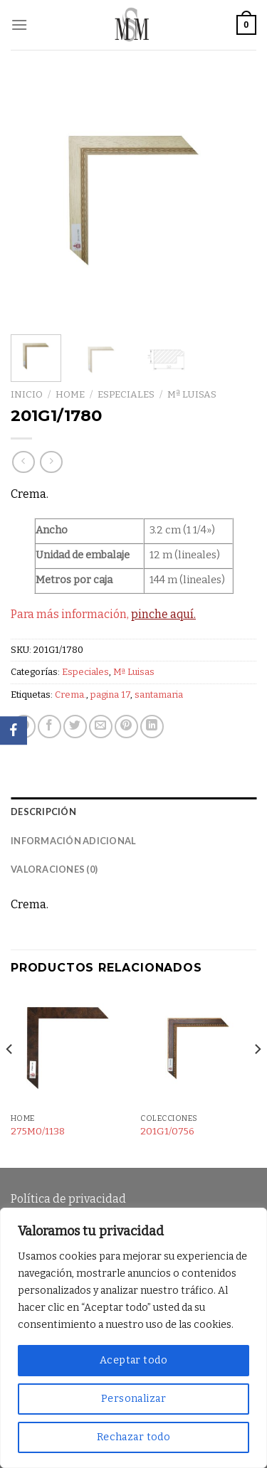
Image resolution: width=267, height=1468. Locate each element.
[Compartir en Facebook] (49, 726)
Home (70, 394)
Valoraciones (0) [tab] (54, 869)
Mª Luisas (191, 394)
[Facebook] (13, 730)
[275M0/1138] (69, 1049)
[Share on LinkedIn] (152, 726)
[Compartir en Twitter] (75, 726)
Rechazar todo (133, 1437)
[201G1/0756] (198, 1049)
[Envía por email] (100, 726)
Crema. (70, 694)
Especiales (126, 394)
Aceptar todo (133, 1360)
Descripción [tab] (43, 811)
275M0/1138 (38, 1131)
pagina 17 (110, 694)
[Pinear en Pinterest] (126, 726)
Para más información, (103, 614)
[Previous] (10, 1077)
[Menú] (19, 24)
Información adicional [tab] (73, 840)
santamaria (159, 694)
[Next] (257, 1077)
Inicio (27, 394)
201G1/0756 (167, 1131)
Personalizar (133, 1399)
